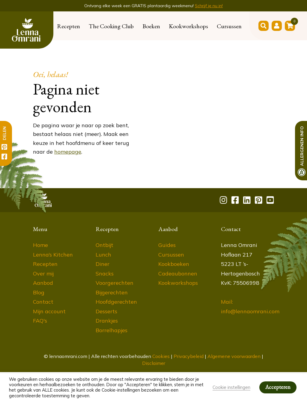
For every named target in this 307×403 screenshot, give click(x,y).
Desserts (106, 311)
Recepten (68, 26)
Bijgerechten (112, 292)
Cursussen (229, 26)
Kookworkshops (188, 26)
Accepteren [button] (278, 386)
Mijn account (49, 311)
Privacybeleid (189, 356)
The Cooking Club (111, 26)
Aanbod (43, 282)
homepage (67, 151)
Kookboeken (173, 263)
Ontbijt (104, 245)
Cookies (161, 356)
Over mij (43, 273)
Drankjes (107, 320)
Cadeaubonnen (177, 273)
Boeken (151, 26)
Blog (38, 292)
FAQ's (40, 320)
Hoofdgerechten (116, 301)
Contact (43, 301)
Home (40, 245)
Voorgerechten (114, 282)
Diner (102, 263)
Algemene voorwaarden (234, 356)
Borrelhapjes (111, 330)
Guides (167, 245)
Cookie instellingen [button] (231, 387)
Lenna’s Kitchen (53, 254)
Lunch (103, 254)
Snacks (105, 273)
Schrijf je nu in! (209, 5)
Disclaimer (153, 363)
